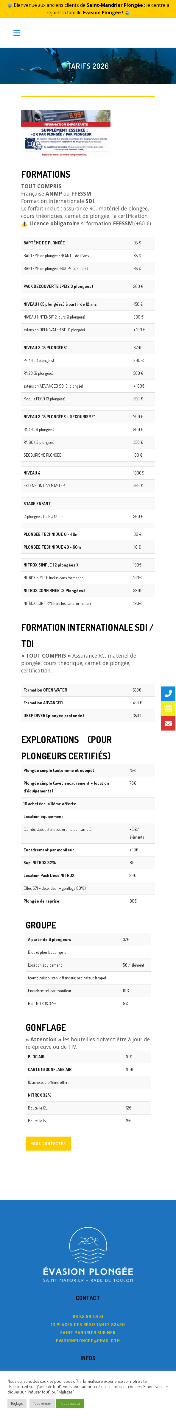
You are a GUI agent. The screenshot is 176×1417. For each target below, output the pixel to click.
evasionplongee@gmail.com (88, 1329)
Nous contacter (48, 1131)
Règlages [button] (17, 1403)
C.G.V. (88, 1365)
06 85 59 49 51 (88, 1304)
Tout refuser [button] (42, 1403)
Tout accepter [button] (70, 1403)
